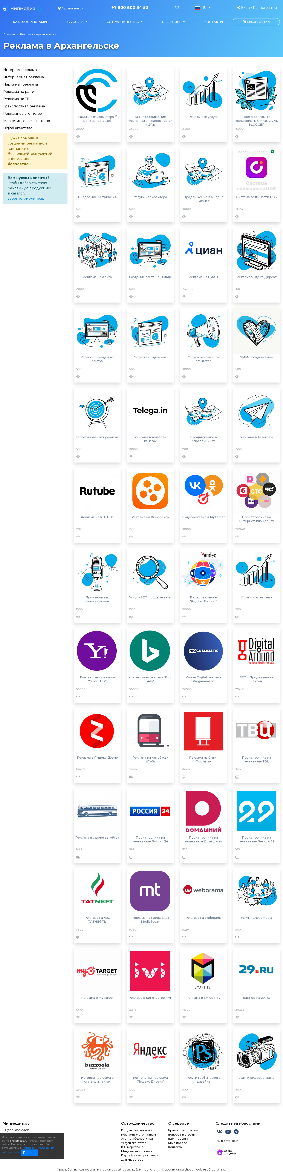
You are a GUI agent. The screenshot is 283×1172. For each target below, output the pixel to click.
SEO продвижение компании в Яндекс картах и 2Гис (150, 121)
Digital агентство (17, 128)
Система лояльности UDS (256, 197)
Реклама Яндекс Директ (257, 277)
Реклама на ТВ (16, 99)
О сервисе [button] (172, 22)
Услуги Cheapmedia (256, 918)
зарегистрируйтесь (25, 198)
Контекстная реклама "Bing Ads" (150, 679)
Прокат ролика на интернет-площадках (256, 519)
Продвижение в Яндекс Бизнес (203, 199)
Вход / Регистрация (257, 8)
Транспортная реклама (24, 106)
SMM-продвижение (256, 357)
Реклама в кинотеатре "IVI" (150, 998)
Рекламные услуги (203, 117)
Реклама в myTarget (97, 998)
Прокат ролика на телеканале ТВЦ (256, 759)
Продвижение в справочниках (203, 439)
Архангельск (70, 8)
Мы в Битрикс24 (227, 1140)
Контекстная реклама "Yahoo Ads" (97, 679)
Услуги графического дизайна (203, 1079)
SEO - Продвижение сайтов (256, 679)
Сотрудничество (138, 1123)
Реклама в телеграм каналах (150, 439)
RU (201, 8)
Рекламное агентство (22, 113)
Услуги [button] (76, 22)
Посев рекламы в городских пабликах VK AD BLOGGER (256, 121)
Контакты (213, 22)
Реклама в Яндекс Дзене (97, 757)
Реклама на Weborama (203, 918)
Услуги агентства (133, 1143)
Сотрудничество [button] (123, 22)
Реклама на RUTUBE (97, 517)
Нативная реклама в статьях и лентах (97, 1079)
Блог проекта (178, 1138)
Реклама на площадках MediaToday (150, 919)
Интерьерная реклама (23, 77)
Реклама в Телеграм (256, 437)
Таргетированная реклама (97, 437)
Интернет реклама (20, 70)
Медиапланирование (136, 1151)
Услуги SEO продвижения (150, 597)
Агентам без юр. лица (137, 1138)
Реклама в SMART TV (203, 998)
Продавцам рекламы (136, 1130)
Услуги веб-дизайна (150, 357)
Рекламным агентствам (138, 1134)
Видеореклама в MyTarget (203, 517)
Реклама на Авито (97, 277)
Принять (29, 1153)
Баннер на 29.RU (256, 998)
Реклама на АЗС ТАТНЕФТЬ (97, 919)
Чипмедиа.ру (16, 1123)
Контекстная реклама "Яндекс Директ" (150, 1079)
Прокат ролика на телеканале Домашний (203, 839)
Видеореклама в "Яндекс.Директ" (203, 599)
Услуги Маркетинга (256, 597)
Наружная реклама (20, 84)
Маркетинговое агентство (26, 121)
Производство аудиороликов (97, 599)
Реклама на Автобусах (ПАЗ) (150, 759)
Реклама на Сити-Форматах (203, 759)
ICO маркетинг (132, 1147)
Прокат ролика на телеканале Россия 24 (150, 839)
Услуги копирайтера (150, 197)
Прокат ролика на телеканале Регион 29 (256, 839)
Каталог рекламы (30, 22)
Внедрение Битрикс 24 (97, 197)
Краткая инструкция (183, 1130)
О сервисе (178, 1123)
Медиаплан (256, 22)
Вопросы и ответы (181, 1134)
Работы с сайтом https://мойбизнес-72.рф (97, 119)
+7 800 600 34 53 (129, 8)
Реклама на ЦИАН (203, 277)
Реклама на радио (20, 92)
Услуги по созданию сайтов (97, 359)
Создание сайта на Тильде (150, 277)
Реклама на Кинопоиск (150, 517)
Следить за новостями (238, 1123)
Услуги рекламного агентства (203, 359)
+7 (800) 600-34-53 (16, 1130)
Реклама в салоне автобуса (97, 837)
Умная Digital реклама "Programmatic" (203, 679)
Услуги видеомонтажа (256, 1078)
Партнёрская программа (139, 1155)
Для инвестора (132, 1159)
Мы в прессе (177, 1143)
